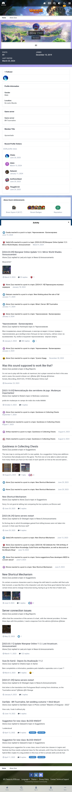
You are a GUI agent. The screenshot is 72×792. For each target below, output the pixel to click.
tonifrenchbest (16, 179)
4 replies (23, 405)
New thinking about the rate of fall (46, 294)
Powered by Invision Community (36, 782)
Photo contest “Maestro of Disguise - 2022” (51, 705)
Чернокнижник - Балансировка (44, 232)
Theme (34, 779)
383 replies (24, 341)
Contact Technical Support (59, 779)
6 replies (22, 714)
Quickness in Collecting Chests (47, 412)
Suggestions (31, 450)
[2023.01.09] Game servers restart (18, 680)
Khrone (8, 567)
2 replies (23, 695)
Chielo (12, 155)
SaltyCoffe (10, 242)
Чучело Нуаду (41, 358)
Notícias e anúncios (41, 396)
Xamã (35, 664)
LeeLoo (23, 257)
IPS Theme (7, 779)
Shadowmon (10, 422)
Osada (8, 232)
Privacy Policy (44, 779)
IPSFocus (16, 779)
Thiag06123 (15, 187)
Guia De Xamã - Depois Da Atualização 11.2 (22, 661)
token (12, 163)
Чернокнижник (41, 327)
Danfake (23, 705)
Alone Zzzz (6, 257)
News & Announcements (44, 257)
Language (25, 779)
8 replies (22, 673)
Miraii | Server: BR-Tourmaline (47, 304)
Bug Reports (31, 369)
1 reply (22, 475)
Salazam (13, 171)
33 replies (23, 277)
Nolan (22, 396)
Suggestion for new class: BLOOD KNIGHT (21, 721)
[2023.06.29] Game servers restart (18, 516)
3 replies (22, 508)
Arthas (8, 432)
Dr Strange (24, 519)
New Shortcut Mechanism (46, 482)
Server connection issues (16, 610)
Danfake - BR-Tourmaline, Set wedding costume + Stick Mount (31, 702)
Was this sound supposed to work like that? (27, 365)
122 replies (24, 654)
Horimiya (23, 327)
